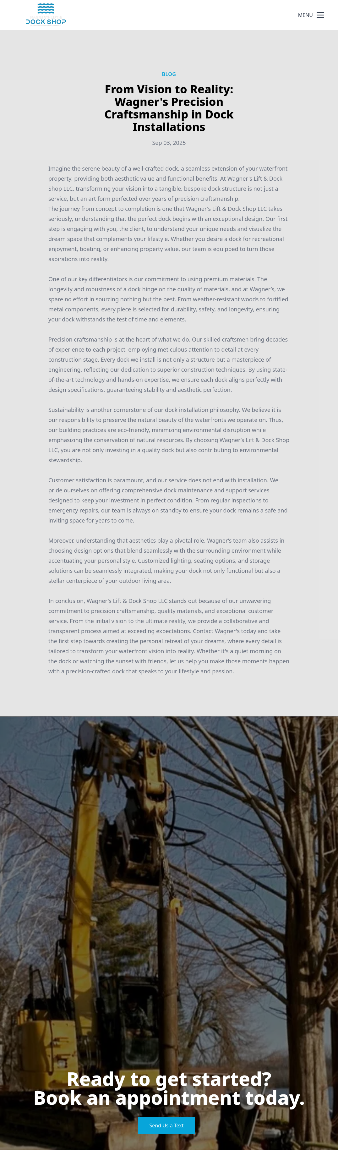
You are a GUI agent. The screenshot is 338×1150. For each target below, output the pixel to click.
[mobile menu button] (320, 15)
